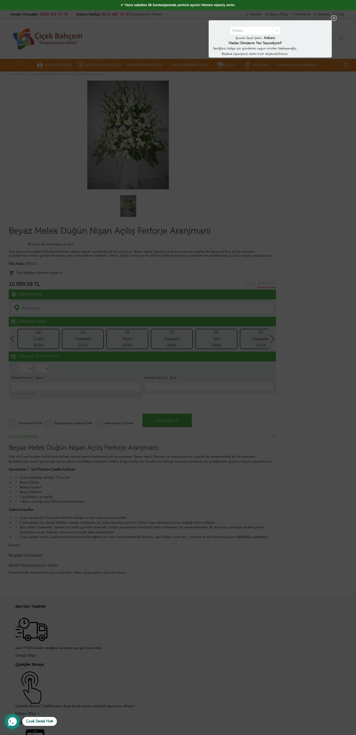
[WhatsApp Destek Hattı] (31, 721)
